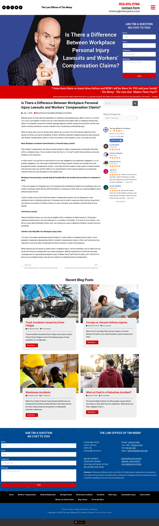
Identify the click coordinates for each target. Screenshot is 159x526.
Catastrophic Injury (128, 495)
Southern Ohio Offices (131, 464)
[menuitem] (79, 522)
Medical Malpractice (48, 495)
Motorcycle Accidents (84, 495)
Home (11, 495)
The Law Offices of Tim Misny (56, 7)
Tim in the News (97, 500)
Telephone (126, 50)
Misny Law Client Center (64, 500)
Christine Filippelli (115, 153)
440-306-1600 (130, 448)
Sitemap (93, 509)
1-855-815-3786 (133, 442)
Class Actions (145, 495)
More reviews (120, 201)
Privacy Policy (67, 509)
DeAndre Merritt (115, 161)
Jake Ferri (112, 170)
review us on (116, 140)
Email (125, 42)
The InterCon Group (103, 512)
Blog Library (82, 500)
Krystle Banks (114, 145)
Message (126, 59)
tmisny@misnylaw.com (124, 11)
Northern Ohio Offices (131, 459)
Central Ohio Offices (130, 461)
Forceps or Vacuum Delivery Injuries (106, 322)
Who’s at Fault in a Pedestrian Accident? (108, 392)
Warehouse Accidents (38, 392)
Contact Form (131, 7)
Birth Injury (113, 495)
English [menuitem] (81, 522)
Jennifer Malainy (115, 186)
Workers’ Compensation (27, 495)
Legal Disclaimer (82, 509)
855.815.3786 (129, 4)
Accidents (100, 495)
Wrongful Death (66, 495)
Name (125, 33)
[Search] (135, 103)
